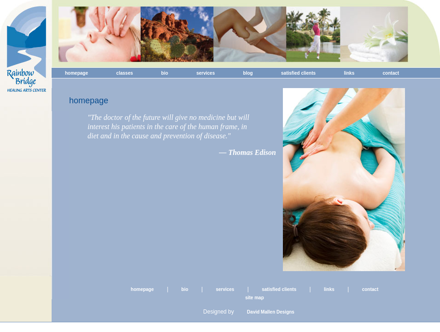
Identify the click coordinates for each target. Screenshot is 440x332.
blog (248, 73)
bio (164, 73)
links (349, 73)
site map (254, 297)
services (205, 73)
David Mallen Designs (270, 311)
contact (391, 73)
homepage (76, 73)
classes (124, 73)
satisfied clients (298, 73)
